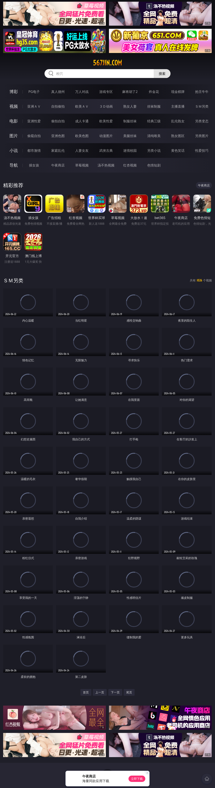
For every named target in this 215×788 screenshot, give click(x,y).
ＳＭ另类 (201, 106)
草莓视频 (82, 165)
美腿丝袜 (130, 135)
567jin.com (107, 63)
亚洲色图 (58, 135)
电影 (13, 121)
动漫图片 (106, 135)
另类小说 (154, 150)
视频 (13, 106)
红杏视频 (130, 165)
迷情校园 (130, 150)
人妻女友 (82, 150)
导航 (13, 165)
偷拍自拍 (58, 121)
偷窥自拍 (34, 135)
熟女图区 (178, 135)
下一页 (115, 692)
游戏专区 (106, 91)
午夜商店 (58, 165)
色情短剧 (154, 165)
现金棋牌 (178, 91)
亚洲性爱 (34, 121)
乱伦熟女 (178, 121)
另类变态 (201, 121)
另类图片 (201, 135)
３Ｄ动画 (106, 106)
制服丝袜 (130, 121)
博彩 (13, 91)
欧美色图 (82, 135)
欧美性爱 (106, 121)
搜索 (162, 73)
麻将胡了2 (130, 91)
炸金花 (154, 91)
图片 (13, 136)
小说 (13, 150)
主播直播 (178, 106)
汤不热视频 (106, 165)
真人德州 (58, 91)
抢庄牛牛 (201, 91)
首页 (86, 692)
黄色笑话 (178, 150)
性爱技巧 (201, 150)
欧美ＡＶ (82, 106)
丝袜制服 (154, 106)
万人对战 (82, 91)
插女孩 (34, 165)
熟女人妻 (130, 106)
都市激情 (34, 150)
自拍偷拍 (58, 106)
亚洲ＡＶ (34, 106)
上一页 (99, 692)
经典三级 (154, 121)
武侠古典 (106, 150)
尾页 (129, 692)
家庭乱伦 (58, 150)
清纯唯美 (154, 135)
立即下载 (137, 779)
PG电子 (33, 91)
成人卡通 (82, 121)
